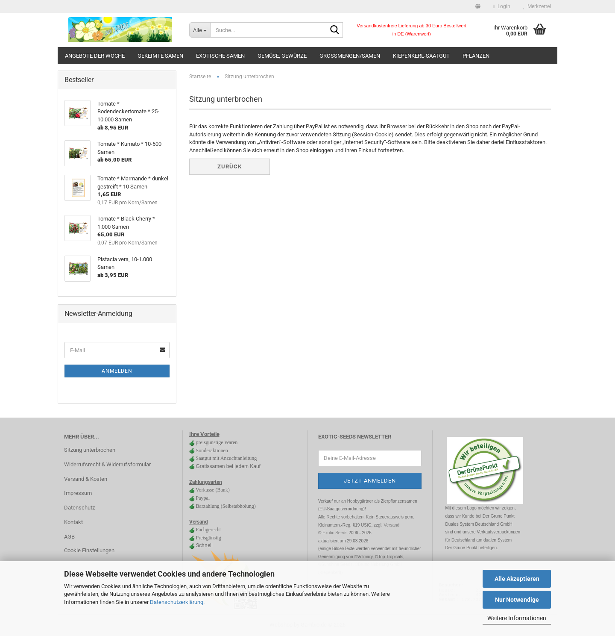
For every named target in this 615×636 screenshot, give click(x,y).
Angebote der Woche (95, 56)
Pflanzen (476, 56)
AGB (69, 536)
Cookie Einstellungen (89, 550)
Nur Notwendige (517, 599)
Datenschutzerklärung (176, 602)
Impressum (78, 493)
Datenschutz (79, 507)
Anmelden (117, 371)
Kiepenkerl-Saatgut (421, 56)
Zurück (229, 166)
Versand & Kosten (85, 479)
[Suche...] (199, 30)
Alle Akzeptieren (517, 578)
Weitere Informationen (516, 618)
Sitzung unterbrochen (89, 450)
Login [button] (501, 6)
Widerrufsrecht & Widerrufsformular (107, 464)
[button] (478, 6)
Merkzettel (537, 6)
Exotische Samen (220, 56)
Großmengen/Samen (349, 56)
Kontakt (73, 522)
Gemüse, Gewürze (282, 56)
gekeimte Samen (160, 56)
